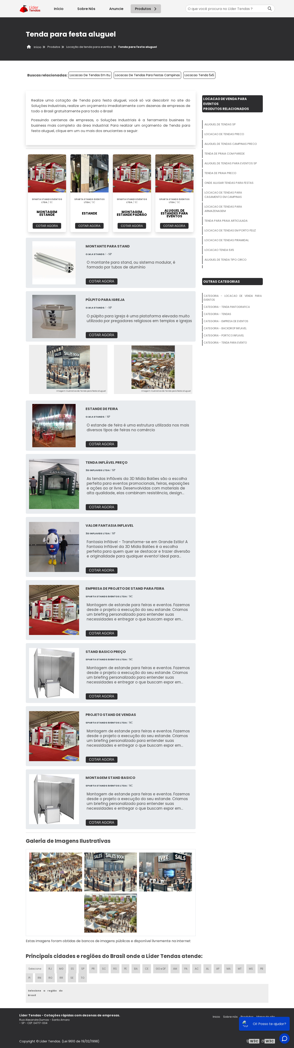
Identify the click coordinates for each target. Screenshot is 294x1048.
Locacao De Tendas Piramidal (227, 240)
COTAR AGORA (47, 226)
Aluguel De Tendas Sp (220, 124)
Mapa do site (266, 1017)
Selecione (34, 968)
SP (82, 968)
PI (29, 978)
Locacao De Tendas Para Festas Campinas (147, 75)
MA (229, 968)
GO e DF (161, 968)
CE (146, 968)
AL (207, 968)
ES (72, 968)
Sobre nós (230, 1017)
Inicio (216, 1017)
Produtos (146, 8)
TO (82, 978)
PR (93, 968)
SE (71, 978)
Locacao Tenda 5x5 (199, 75)
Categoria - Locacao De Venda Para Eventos (233, 298)
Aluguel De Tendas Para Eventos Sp (231, 163)
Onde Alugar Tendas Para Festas (229, 183)
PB (261, 968)
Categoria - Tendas (217, 314)
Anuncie (116, 8)
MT (240, 968)
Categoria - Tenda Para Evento (225, 342)
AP (217, 968)
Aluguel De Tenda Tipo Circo (226, 260)
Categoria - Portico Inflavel (224, 335)
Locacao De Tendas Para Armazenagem (223, 209)
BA (136, 968)
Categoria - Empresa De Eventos (226, 321)
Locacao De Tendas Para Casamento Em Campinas (223, 195)
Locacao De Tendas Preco (224, 134)
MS (251, 968)
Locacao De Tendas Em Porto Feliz (230, 230)
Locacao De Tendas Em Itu (90, 75)
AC (197, 968)
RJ (50, 968)
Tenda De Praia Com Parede (225, 154)
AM (175, 968)
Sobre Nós (86, 8)
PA (185, 968)
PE (125, 968)
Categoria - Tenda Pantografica (227, 307)
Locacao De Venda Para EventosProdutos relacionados (226, 104)
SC (104, 968)
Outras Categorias (221, 281)
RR (61, 978)
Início (58, 8)
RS (115, 968)
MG (61, 968)
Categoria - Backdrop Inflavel (225, 328)
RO (50, 978)
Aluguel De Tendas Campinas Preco (231, 144)
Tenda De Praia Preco (220, 173)
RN (39, 978)
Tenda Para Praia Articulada (226, 221)
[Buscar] (270, 8)
